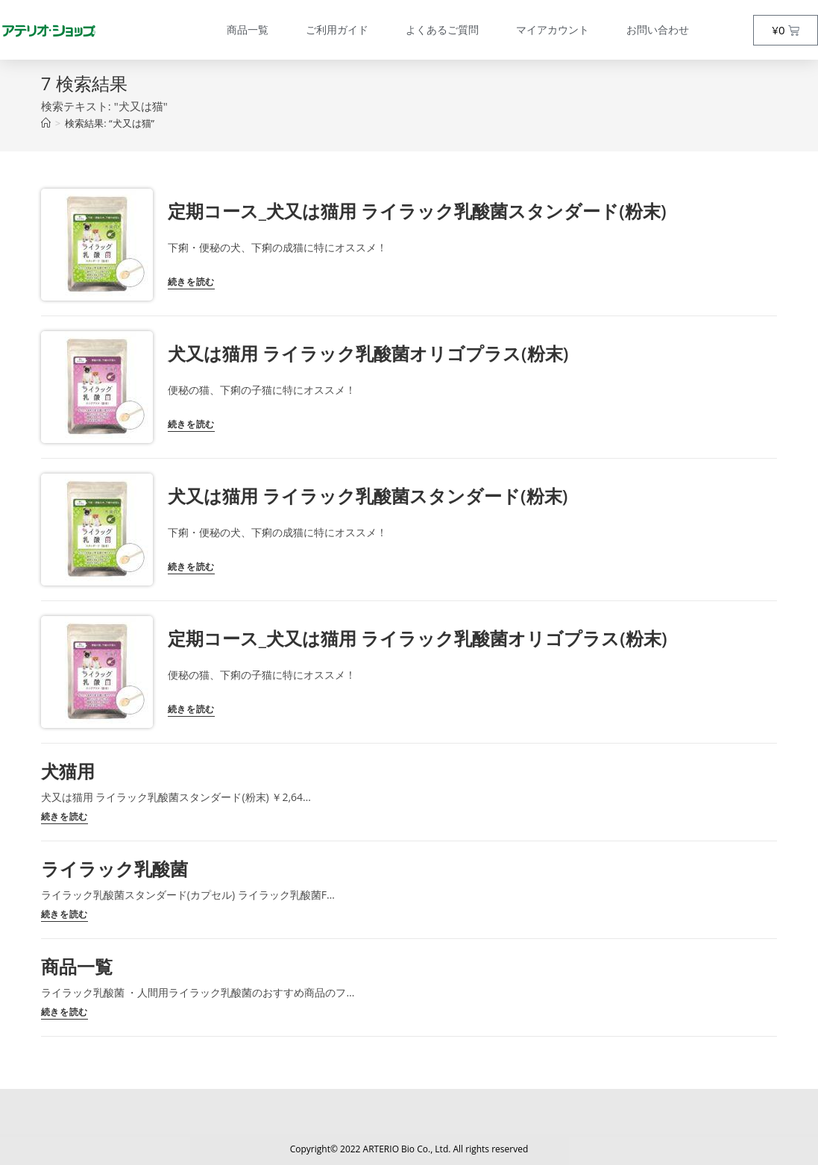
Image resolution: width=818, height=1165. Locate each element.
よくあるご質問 (442, 29)
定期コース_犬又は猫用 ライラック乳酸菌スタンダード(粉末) (417, 210)
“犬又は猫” (109, 123)
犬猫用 (68, 771)
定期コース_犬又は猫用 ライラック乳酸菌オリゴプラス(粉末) (417, 638)
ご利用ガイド (337, 29)
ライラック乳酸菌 (114, 868)
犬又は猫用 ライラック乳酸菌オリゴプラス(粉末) (368, 353)
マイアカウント (552, 29)
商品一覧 (247, 29)
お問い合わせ (657, 29)
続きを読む (191, 282)
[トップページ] (46, 123)
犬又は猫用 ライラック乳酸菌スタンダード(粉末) (367, 495)
